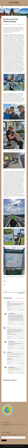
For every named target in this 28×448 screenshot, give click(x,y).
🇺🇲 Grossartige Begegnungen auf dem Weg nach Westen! (20, 293)
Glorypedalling (14, 2)
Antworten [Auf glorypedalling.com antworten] (22, 348)
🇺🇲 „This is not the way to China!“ (8, 292)
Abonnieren (4, 440)
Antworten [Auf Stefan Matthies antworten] (22, 363)
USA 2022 (22, 24)
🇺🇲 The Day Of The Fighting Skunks (10, 20)
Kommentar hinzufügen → (21, 298)
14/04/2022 (13, 24)
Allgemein (19, 24)
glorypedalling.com (11, 313)
